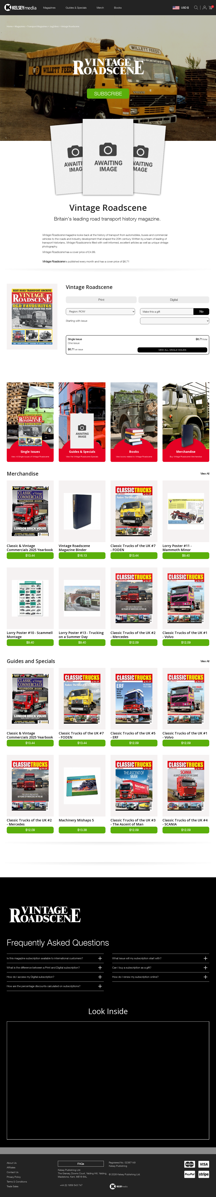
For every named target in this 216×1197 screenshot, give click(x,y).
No (201, 311)
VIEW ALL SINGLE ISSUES (172, 350)
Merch (100, 7)
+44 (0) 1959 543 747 (71, 1185)
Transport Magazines (37, 26)
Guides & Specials (76, 7)
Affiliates (11, 1167)
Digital (174, 299)
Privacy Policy (14, 1177)
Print (101, 299)
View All (204, 473)
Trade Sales (12, 1186)
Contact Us (12, 1172)
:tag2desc (54, 26)
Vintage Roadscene (70, 26)
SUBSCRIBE (108, 93)
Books (118, 7)
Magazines (49, 7)
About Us (12, 1162)
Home (10, 26)
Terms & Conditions (17, 1181)
